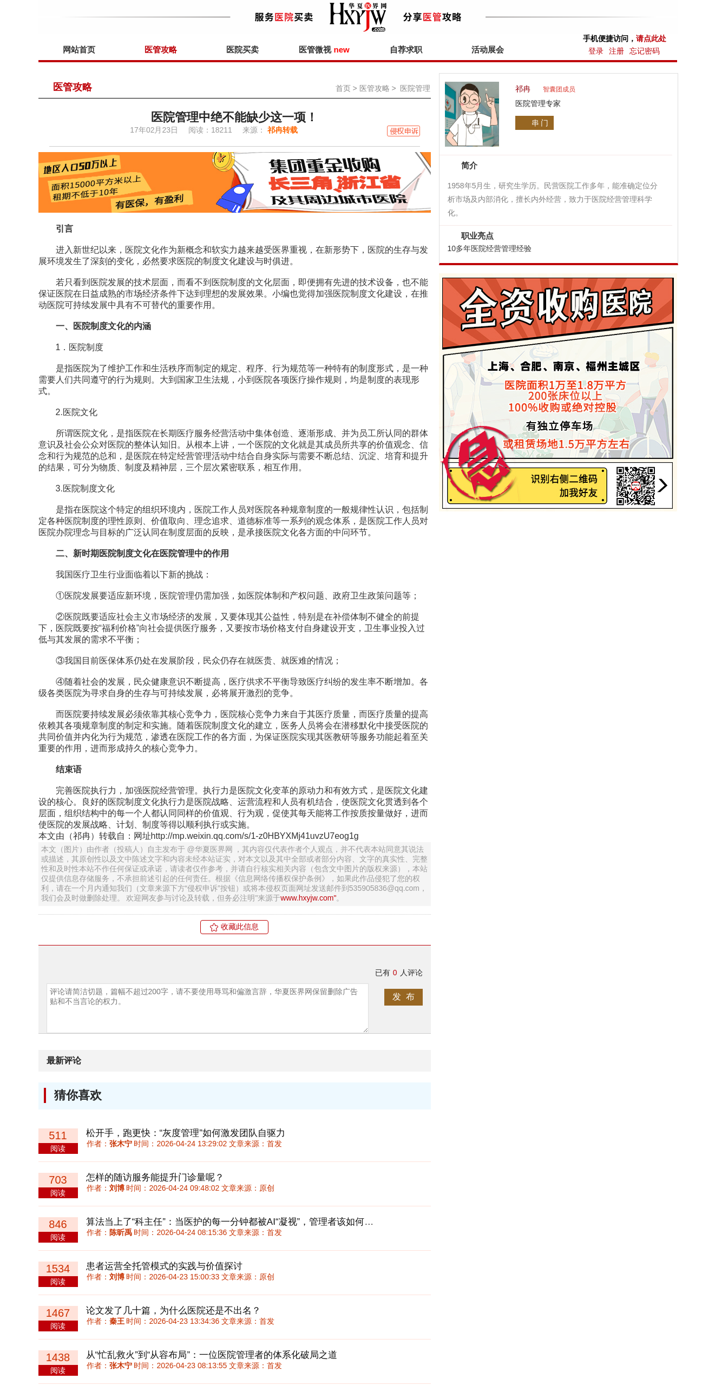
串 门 (540, 123)
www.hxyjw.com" (308, 898)
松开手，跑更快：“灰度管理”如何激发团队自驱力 (185, 1133)
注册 (616, 51)
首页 (343, 88)
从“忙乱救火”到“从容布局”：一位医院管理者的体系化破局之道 (212, 1355)
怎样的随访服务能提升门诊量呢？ (155, 1177)
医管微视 (324, 49)
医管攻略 (161, 49)
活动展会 (487, 49)
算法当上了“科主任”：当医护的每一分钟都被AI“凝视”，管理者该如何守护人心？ (248, 1222)
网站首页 (79, 49)
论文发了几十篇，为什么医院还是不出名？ (173, 1310)
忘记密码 (644, 51)
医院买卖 (242, 49)
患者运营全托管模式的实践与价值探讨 (164, 1266)
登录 (596, 51)
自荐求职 (406, 49)
